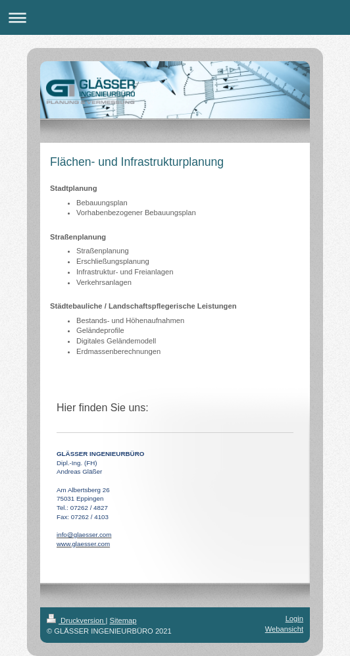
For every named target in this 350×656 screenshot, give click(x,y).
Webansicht (284, 629)
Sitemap (123, 620)
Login (294, 618)
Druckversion (76, 620)
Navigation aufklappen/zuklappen (175, 17)
